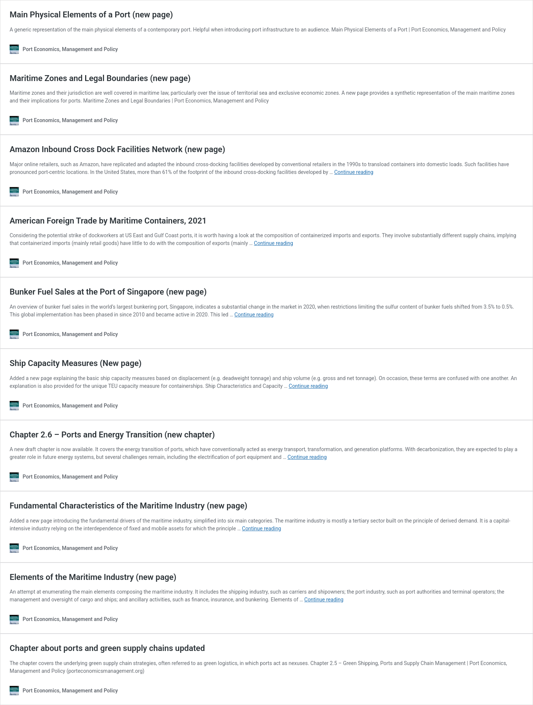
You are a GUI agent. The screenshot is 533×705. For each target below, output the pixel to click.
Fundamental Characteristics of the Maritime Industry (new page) (128, 505)
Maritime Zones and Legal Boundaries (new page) (100, 78)
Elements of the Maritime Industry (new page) (93, 577)
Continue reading (353, 172)
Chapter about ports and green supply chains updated (107, 648)
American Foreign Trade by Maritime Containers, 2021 (108, 220)
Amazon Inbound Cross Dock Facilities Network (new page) (117, 149)
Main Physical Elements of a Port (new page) (91, 14)
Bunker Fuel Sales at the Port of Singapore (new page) (108, 291)
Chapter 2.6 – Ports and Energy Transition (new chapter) (112, 434)
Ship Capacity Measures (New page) (75, 363)
